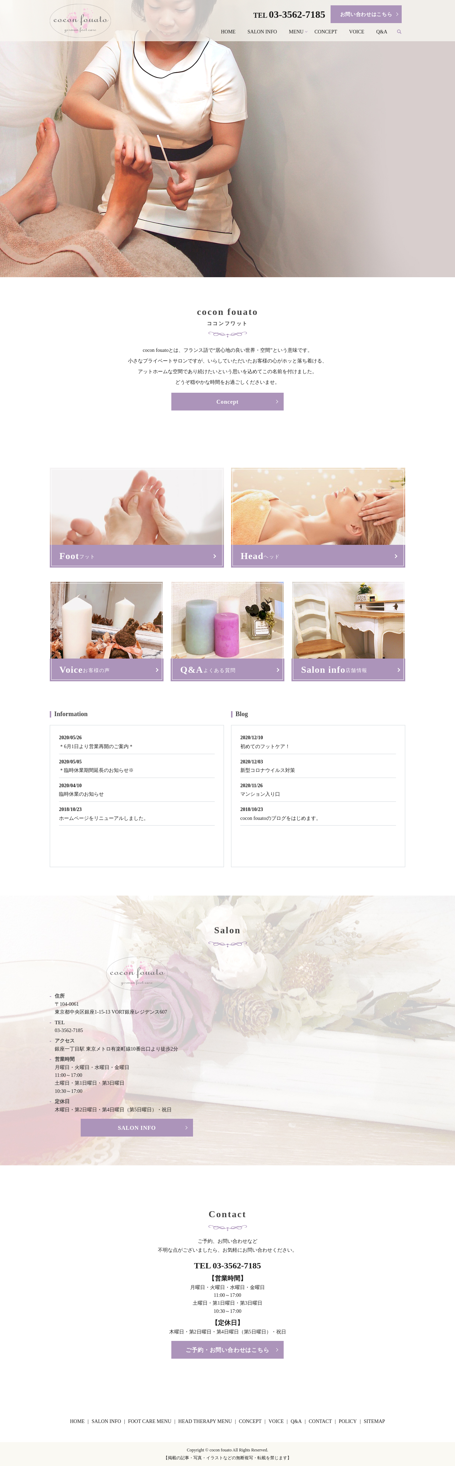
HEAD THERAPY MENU (205, 1421)
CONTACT (320, 1421)
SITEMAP (374, 1421)
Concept (227, 402)
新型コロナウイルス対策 (267, 770)
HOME (228, 31)
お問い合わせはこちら (366, 14)
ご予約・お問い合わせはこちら (227, 1350)
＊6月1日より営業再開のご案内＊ (96, 746)
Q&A (381, 31)
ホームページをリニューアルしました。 (104, 818)
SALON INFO (262, 31)
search (402, 32)
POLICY (348, 1421)
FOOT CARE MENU (149, 1421)
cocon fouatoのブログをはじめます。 (280, 818)
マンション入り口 (260, 794)
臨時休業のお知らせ (81, 794)
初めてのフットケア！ (265, 746)
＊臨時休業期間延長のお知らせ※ (96, 770)
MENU (296, 31)
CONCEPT (326, 31)
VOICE (356, 31)
